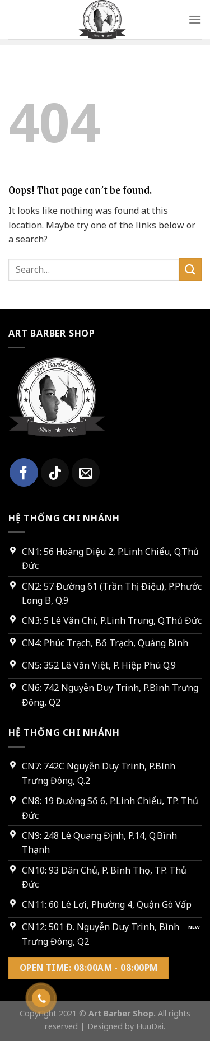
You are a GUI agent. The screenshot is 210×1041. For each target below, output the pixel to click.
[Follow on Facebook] (24, 472)
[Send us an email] (86, 472)
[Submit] (190, 269)
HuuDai (150, 1026)
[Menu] (195, 19)
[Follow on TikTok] (55, 472)
